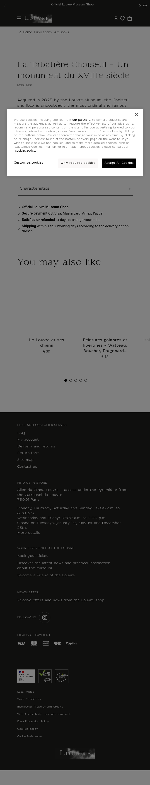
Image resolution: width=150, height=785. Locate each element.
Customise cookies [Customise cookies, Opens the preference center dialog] (28, 163)
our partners (81, 119)
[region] (75, 142)
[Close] (137, 114)
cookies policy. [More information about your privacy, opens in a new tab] (25, 151)
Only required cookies (78, 163)
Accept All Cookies (119, 163)
